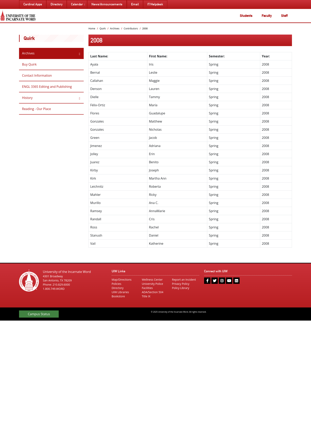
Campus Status (39, 314)
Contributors (131, 28)
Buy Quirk (29, 64)
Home (91, 28)
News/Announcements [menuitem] (106, 4)
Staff (284, 16)
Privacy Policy (180, 284)
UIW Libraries (120, 292)
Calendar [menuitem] (77, 4)
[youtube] (229, 280)
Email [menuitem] (135, 4)
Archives (28, 53)
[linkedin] (236, 280)
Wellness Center (152, 279)
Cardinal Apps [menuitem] (32, 4)
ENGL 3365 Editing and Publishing (47, 86)
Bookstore (118, 296)
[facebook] (207, 280)
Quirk (29, 38)
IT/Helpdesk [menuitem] (155, 4)
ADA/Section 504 (152, 292)
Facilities (147, 288)
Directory (118, 288)
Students (246, 16)
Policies (116, 284)
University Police (152, 284)
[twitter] (214, 280)
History (27, 98)
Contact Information (37, 75)
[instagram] (222, 280)
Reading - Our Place (36, 109)
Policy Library (180, 288)
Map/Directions (122, 279)
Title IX (146, 296)
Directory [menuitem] (56, 4)
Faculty (267, 16)
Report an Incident (184, 279)
